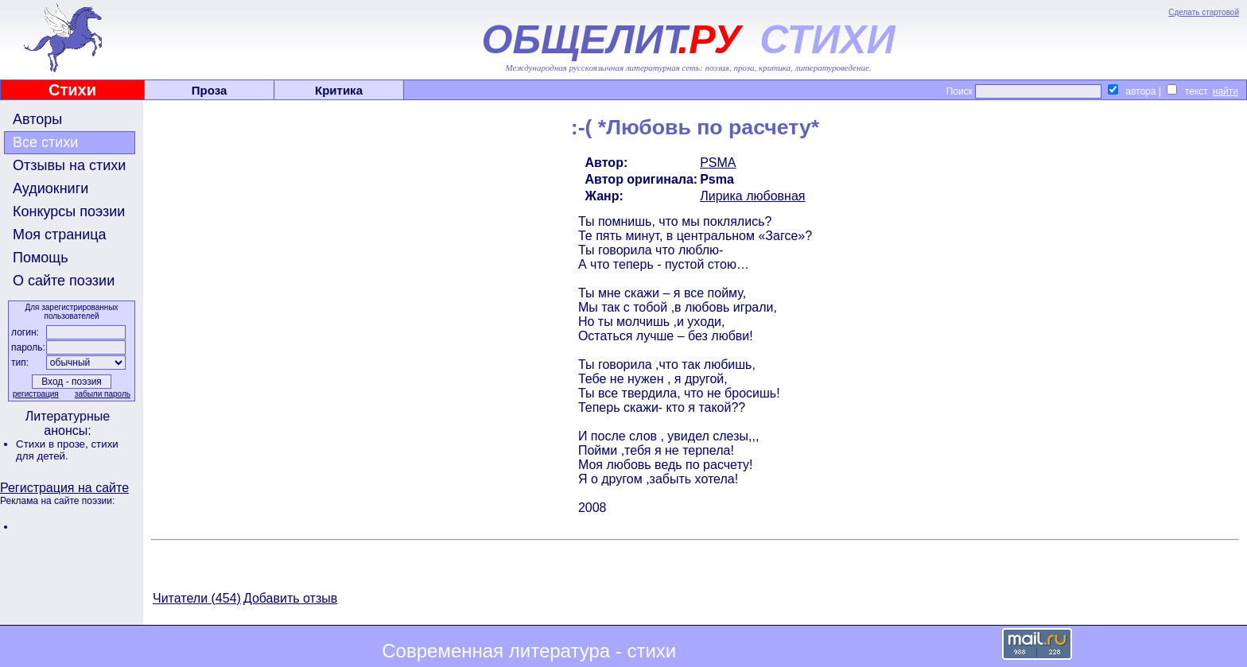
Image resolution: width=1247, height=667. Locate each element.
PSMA (718, 162)
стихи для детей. (67, 450)
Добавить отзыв (290, 598)
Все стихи (45, 142)
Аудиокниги (50, 188)
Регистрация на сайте (64, 487)
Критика (339, 90)
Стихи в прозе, (53, 444)
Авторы (37, 119)
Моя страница (60, 234)
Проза (209, 90)
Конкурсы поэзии (69, 211)
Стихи (72, 90)
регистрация (36, 394)
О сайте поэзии (64, 281)
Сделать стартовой (1203, 12)
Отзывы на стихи (69, 165)
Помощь (40, 258)
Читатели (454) (197, 598)
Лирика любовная (752, 196)
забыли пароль (102, 394)
